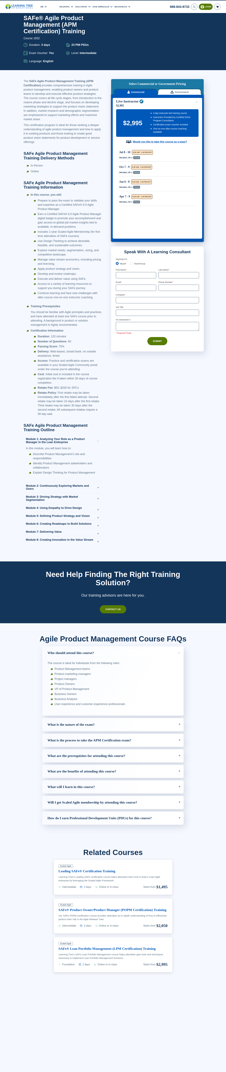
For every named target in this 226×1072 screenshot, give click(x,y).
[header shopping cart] (217, 6)
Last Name (164, 184)
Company (121, 209)
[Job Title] (157, 228)
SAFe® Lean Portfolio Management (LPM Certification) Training (111, 974)
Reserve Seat (184, 99)
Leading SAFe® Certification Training (89, 891)
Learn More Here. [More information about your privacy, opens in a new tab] (36, 1068)
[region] (158, 120)
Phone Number (166, 197)
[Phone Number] (179, 202)
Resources (124, 6)
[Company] (157, 215)
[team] (131, 178)
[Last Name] (179, 190)
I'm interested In (123, 234)
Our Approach (103, 6)
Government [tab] (179, 36)
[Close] (221, 1066)
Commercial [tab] (135, 36)
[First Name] (136, 190)
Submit (157, 256)
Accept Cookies (184, 1066)
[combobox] (162, 203)
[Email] (136, 202)
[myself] (117, 178)
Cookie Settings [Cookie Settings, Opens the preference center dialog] (162, 1066)
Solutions (82, 6)
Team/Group (141, 178)
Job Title (119, 222)
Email (119, 197)
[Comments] (157, 241)
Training (65, 6)
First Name (121, 184)
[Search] (194, 6)
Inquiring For (122, 173)
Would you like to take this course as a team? (159, 85)
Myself (123, 178)
